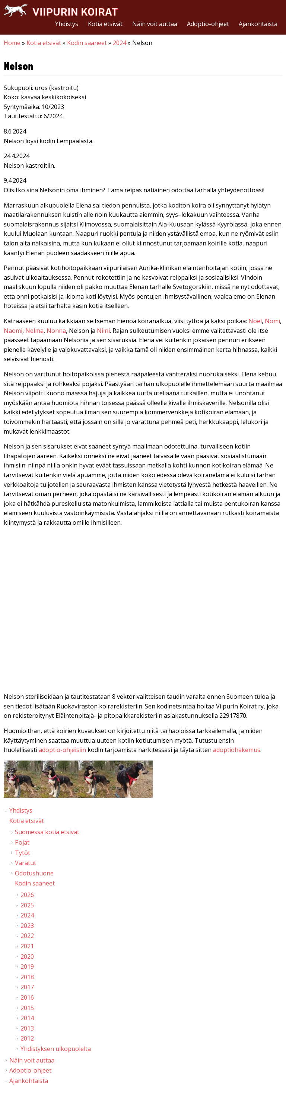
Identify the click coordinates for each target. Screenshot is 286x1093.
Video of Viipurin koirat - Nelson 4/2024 (143, 611)
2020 (27, 956)
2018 (27, 977)
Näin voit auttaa (154, 24)
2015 (27, 1008)
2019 (27, 966)
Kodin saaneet (87, 43)
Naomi (13, 331)
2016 (27, 997)
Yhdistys (66, 24)
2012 (27, 1038)
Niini (103, 331)
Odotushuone (34, 873)
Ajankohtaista (258, 24)
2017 (27, 987)
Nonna (56, 331)
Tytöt (22, 853)
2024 (119, 43)
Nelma (34, 331)
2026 (27, 895)
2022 (27, 936)
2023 (27, 926)
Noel (255, 321)
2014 (27, 1018)
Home (12, 43)
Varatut (25, 863)
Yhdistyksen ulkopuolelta (55, 1049)
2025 (27, 905)
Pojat (22, 842)
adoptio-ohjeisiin (62, 750)
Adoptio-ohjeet (208, 24)
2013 (27, 1028)
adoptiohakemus (236, 750)
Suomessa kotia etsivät (47, 832)
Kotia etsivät (105, 24)
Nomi (272, 321)
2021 (27, 946)
